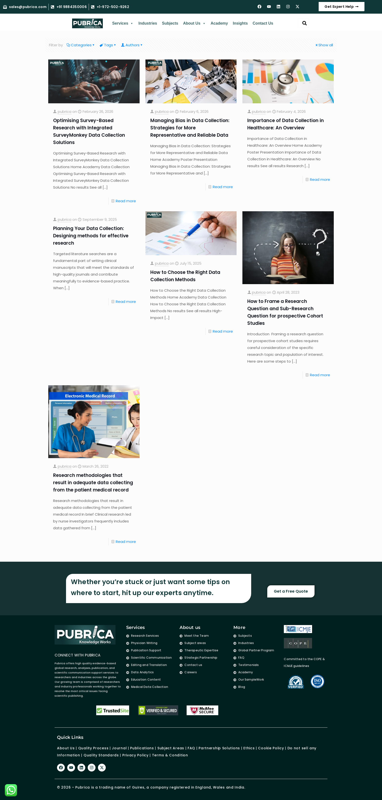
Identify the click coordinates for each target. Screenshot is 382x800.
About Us (194, 23)
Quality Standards (101, 754)
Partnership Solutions (219, 748)
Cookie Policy (271, 748)
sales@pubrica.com (28, 7)
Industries (147, 23)
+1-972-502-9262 (113, 7)
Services (123, 23)
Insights (240, 23)
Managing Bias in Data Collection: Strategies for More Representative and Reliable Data (189, 127)
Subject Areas (170, 748)
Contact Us (263, 23)
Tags (108, 45)
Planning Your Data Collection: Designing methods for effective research (90, 235)
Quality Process (93, 748)
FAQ (191, 748)
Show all (324, 45)
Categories (81, 45)
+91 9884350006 (72, 7)
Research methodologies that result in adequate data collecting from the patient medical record (93, 482)
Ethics (248, 748)
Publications (142, 748)
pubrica (64, 111)
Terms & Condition (170, 754)
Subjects (170, 23)
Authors (132, 45)
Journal (119, 748)
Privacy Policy (135, 754)
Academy (219, 23)
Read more (126, 200)
